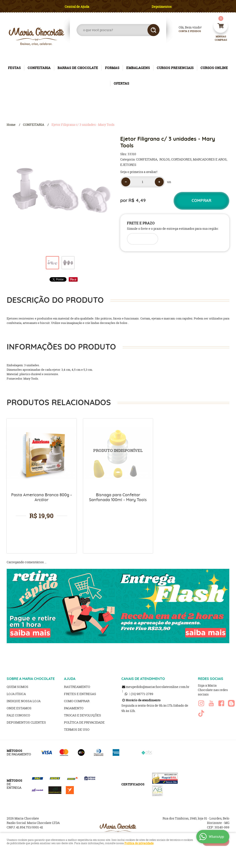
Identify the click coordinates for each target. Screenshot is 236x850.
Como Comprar (76, 701)
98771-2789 (142, 694)
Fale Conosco (18, 715)
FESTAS (14, 67)
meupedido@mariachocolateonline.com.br (157, 687)
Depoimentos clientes (26, 722)
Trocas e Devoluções (82, 715)
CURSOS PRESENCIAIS (175, 67)
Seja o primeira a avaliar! (138, 172)
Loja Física (16, 694)
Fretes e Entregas (80, 694)
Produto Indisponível (118, 453)
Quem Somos (17, 687)
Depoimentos (162, 6)
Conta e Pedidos (186, 31)
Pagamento (73, 708)
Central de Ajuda (77, 6)
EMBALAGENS (138, 67)
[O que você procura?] (153, 30)
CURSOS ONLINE (214, 67)
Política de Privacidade (84, 722)
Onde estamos (19, 708)
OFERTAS (121, 83)
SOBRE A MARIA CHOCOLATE (31, 679)
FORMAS (112, 67)
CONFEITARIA (39, 67)
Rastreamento (77, 687)
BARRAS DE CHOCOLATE (78, 67)
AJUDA (69, 679)
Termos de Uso (76, 729)
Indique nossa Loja (24, 701)
